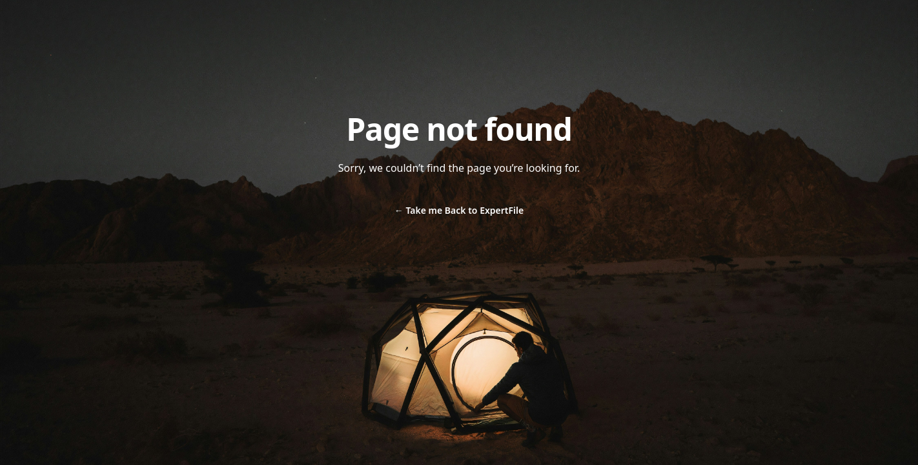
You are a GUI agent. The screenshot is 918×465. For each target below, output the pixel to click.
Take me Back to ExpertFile (459, 210)
